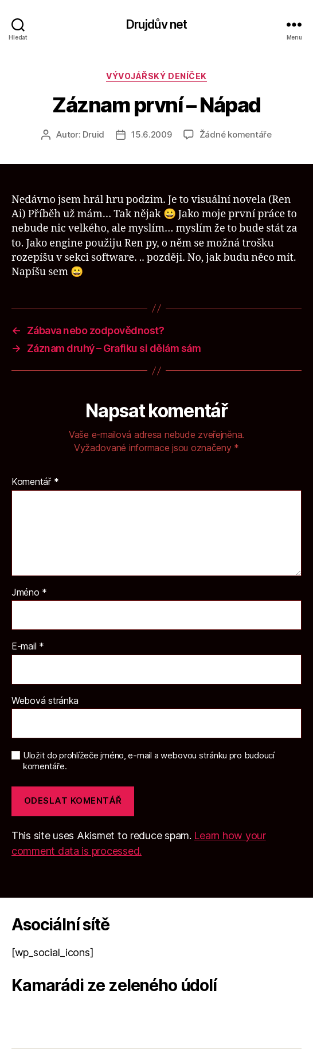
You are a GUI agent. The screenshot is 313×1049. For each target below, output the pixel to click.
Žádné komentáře (235, 134)
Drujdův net (156, 24)
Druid (93, 134)
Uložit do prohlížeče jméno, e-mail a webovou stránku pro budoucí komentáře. (149, 761)
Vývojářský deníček (156, 76)
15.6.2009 (151, 134)
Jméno (29, 593)
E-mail (27, 646)
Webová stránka (45, 701)
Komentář (34, 482)
